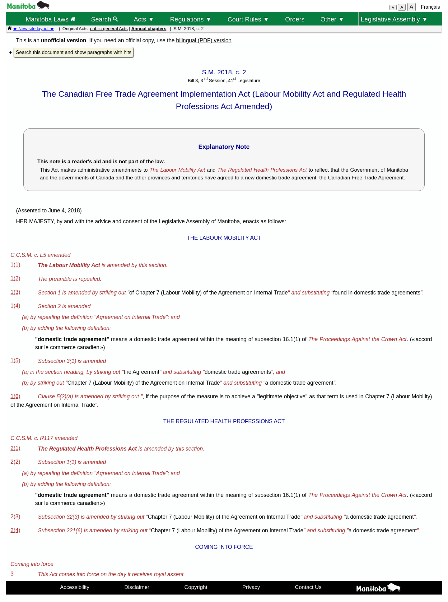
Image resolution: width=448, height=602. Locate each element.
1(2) (15, 278)
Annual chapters (148, 28)
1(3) (15, 292)
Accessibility (74, 587)
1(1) (15, 265)
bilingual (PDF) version (203, 40)
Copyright (196, 587)
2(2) (15, 462)
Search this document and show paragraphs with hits (73, 52)
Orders (295, 19)
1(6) (15, 396)
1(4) (15, 306)
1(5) (15, 360)
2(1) (15, 448)
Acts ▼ (144, 19)
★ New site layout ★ (33, 28)
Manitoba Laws (50, 19)
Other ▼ (332, 19)
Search (104, 19)
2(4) (15, 530)
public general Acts (109, 28)
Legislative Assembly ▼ (394, 19)
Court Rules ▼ (248, 19)
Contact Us (308, 587)
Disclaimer (137, 587)
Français (430, 7)
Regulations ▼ (191, 19)
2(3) (15, 516)
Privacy (251, 587)
